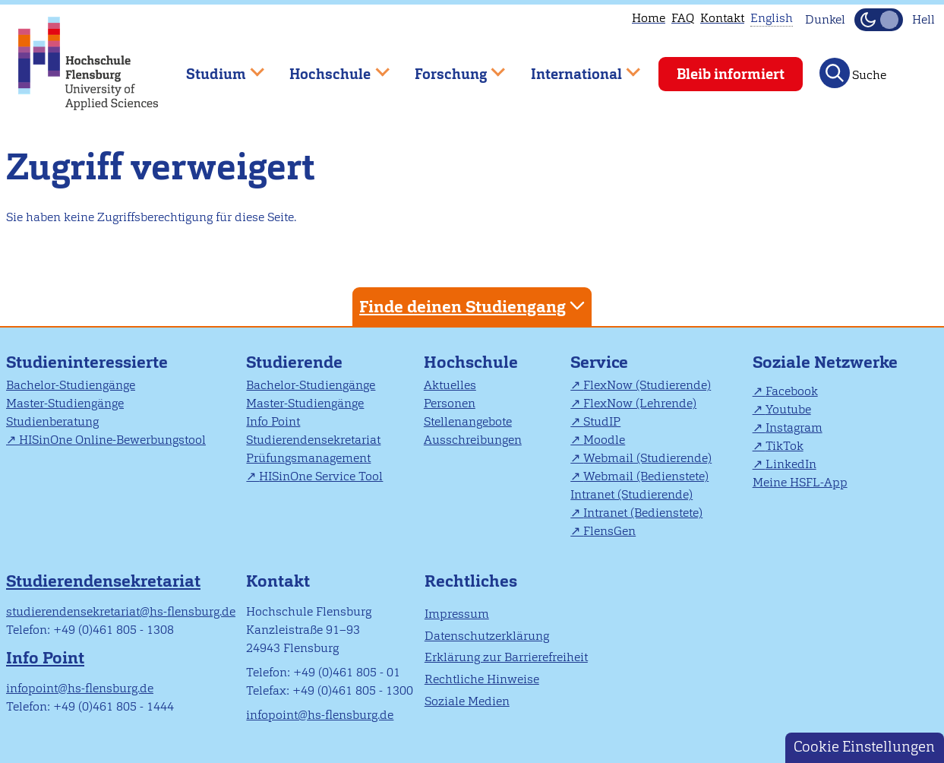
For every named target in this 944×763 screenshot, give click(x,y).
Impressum (457, 614)
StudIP (601, 421)
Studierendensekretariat (313, 440)
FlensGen (609, 531)
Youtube (788, 409)
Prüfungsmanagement (308, 458)
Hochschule (471, 362)
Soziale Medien (467, 701)
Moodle (604, 440)
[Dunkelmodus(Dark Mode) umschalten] (878, 19)
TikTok (785, 446)
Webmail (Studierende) (647, 458)
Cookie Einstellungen (864, 746)
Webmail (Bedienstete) (646, 476)
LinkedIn (791, 464)
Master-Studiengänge (65, 403)
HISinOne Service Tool (321, 476)
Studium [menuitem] (214, 67)
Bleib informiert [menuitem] (731, 74)
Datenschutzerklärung (487, 636)
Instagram (794, 427)
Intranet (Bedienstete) (642, 513)
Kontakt (722, 18)
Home (648, 18)
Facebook (792, 391)
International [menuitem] (574, 67)
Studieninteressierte (87, 362)
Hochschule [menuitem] (329, 67)
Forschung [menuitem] (449, 67)
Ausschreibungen (473, 440)
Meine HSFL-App (800, 482)
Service (599, 362)
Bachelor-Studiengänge (70, 385)
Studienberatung (52, 421)
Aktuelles (450, 385)
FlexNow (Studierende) (647, 385)
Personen (449, 403)
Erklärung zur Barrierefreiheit (506, 657)
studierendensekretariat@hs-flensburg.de (120, 611)
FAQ (682, 18)
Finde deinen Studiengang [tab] (474, 306)
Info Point (273, 421)
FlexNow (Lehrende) (639, 403)
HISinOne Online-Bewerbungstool (112, 440)
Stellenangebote (468, 421)
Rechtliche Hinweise (482, 679)
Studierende (294, 362)
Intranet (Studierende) (631, 494)
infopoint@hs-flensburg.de (79, 688)
